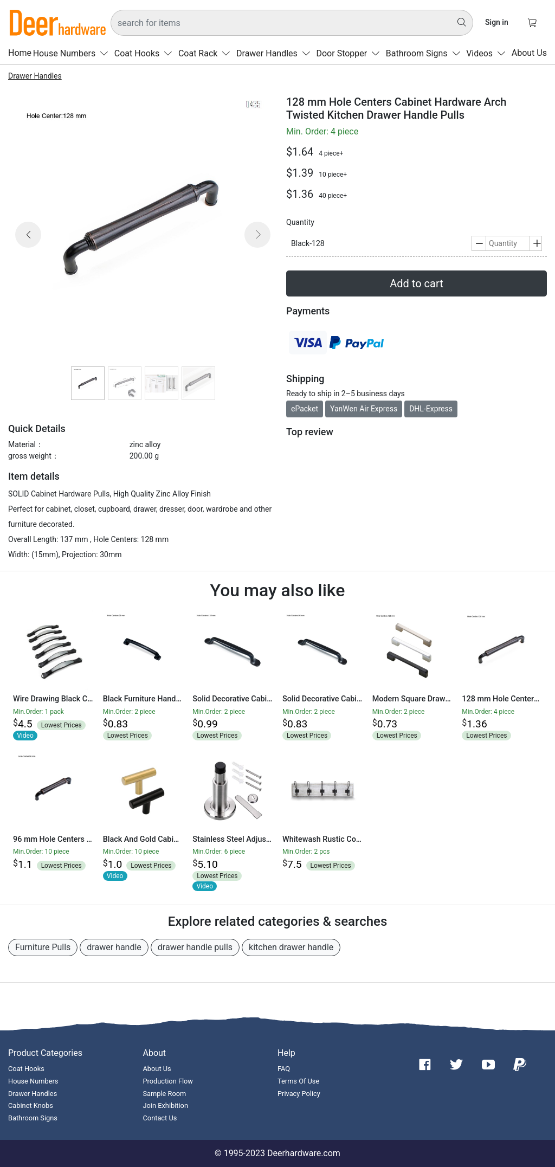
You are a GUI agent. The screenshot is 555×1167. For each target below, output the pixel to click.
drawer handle (114, 947)
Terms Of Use (298, 1081)
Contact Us (160, 1118)
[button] (28, 247)
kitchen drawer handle (291, 947)
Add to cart (416, 283)
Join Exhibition (165, 1105)
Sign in (496, 22)
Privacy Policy (299, 1093)
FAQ (284, 1069)
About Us (529, 53)
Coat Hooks (145, 53)
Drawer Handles (275, 53)
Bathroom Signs (425, 53)
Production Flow (168, 1081)
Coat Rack (206, 53)
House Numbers (73, 53)
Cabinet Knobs (30, 1105)
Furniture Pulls (42, 947)
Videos (488, 53)
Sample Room (164, 1093)
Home (19, 53)
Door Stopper (350, 53)
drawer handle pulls (195, 947)
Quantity (300, 222)
